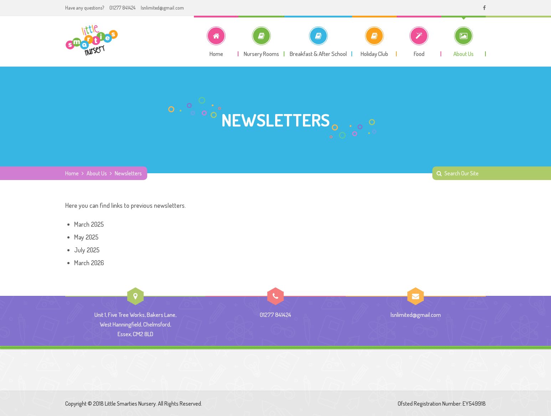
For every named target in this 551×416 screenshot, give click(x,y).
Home (72, 173)
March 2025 (89, 224)
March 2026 (89, 263)
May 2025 (86, 237)
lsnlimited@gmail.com (162, 8)
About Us (97, 173)
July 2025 (86, 250)
